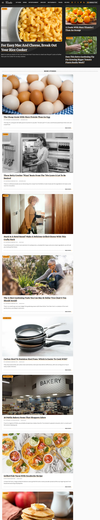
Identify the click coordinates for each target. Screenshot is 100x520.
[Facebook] (75, 3)
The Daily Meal (71, 504)
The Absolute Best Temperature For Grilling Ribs (81, 456)
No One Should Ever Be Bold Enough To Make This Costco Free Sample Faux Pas (49, 230)
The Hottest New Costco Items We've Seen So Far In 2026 (16, 456)
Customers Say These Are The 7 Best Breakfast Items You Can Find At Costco (16, 274)
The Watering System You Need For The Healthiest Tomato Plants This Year (81, 184)
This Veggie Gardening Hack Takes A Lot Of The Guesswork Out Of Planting (82, 230)
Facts (69, 8)
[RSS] (84, 3)
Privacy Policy (57, 493)
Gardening (70, 36)
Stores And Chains (73, 118)
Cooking (5, 8)
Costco (37, 208)
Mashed (54, 504)
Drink (25, 2)
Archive (47, 493)
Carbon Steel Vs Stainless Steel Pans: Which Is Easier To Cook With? (49, 140)
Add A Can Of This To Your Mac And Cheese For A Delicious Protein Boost (15, 230)
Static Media (41, 496)
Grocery (43, 2)
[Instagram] (72, 3)
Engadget (19, 504)
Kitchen (18, 2)
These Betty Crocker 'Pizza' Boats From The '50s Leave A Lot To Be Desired (49, 95)
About (40, 493)
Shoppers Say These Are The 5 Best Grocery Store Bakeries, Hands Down (82, 322)
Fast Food (5, 391)
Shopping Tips (72, 300)
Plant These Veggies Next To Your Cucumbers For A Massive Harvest (82, 367)
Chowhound (38, 504)
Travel (60, 2)
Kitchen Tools (39, 118)
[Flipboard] (81, 3)
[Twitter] (78, 3)
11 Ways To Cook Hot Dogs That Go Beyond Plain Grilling (15, 322)
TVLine (31, 504)
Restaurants (52, 2)
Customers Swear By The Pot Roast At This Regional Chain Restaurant (82, 413)
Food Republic (47, 504)
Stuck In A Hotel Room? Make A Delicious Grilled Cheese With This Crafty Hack (82, 95)
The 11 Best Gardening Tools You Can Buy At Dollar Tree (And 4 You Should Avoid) (16, 140)
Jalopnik (25, 504)
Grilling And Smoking (41, 253)
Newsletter (92, 2)
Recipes (67, 2)
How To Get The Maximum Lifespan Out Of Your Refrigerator (15, 367)
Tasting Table (62, 504)
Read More (27, 112)
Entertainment (33, 2)
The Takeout (80, 504)
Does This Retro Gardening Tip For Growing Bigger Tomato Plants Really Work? (81, 58)
